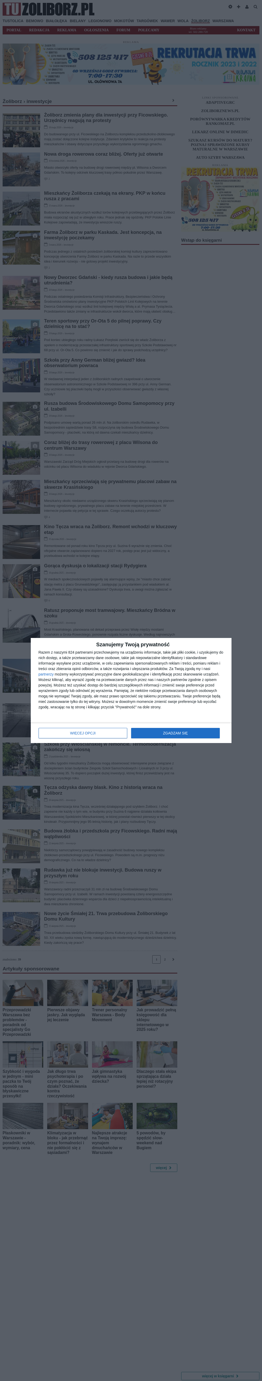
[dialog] (131, 690)
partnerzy (46, 674)
